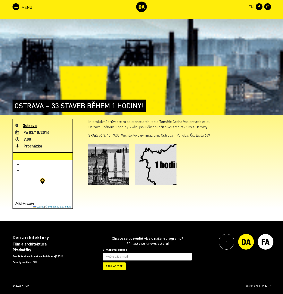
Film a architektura (30, 243)
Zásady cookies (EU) (25, 262)
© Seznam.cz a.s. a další (59, 206)
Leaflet (38, 206)
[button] (42, 181)
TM (262, 285)
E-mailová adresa (115, 250)
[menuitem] (250, 6)
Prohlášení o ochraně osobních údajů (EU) (38, 256)
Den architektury (31, 237)
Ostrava (30, 125)
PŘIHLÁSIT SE (114, 266)
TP (268, 285)
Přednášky (22, 249)
